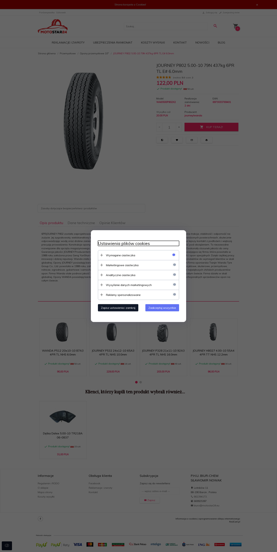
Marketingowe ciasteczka (122, 265)
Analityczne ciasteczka (120, 275)
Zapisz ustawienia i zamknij (118, 307)
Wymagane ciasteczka (120, 255)
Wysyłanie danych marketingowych (129, 285)
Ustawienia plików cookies (124, 243)
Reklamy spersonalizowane (123, 294)
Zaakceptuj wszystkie (162, 307)
